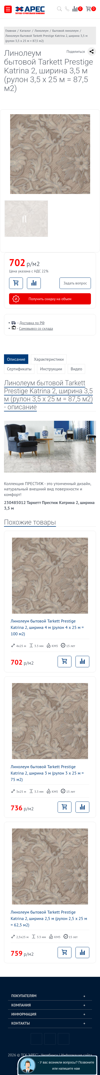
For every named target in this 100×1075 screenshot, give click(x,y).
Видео (76, 368)
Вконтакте (36, 1039)
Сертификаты (19, 368)
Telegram (50, 1039)
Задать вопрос (75, 283)
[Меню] (8, 9)
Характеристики (49, 359)
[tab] (50, 995)
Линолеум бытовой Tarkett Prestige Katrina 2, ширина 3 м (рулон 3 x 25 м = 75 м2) (47, 773)
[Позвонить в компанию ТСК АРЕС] (67, 9)
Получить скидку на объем (41, 299)
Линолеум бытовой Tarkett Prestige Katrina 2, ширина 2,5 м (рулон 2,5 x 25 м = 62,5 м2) (49, 918)
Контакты (20, 1023)
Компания (21, 1005)
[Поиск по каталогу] (58, 10)
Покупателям (24, 995)
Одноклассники (63, 1039)
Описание (16, 359)
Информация (24, 1014)
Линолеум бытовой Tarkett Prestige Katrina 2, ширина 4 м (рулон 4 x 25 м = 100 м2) (47, 627)
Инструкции (51, 368)
